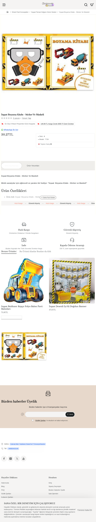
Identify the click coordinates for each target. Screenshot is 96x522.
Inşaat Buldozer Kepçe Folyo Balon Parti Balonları (21, 307)
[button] (48, 197)
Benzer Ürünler (8, 251)
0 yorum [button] (16, 118)
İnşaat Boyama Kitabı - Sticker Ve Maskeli (74, 12)
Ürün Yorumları (33, 166)
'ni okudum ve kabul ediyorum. (50, 420)
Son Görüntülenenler (11, 317)
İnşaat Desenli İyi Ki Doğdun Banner (67, 306)
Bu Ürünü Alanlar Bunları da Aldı (35, 251)
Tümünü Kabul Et (84, 510)
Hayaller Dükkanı (9, 477)
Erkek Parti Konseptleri (20, 12)
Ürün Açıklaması (11, 166)
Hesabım (53, 477)
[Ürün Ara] (85, 4)
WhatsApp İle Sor (9, 130)
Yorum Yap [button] (26, 118)
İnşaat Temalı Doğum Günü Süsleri (43, 12)
